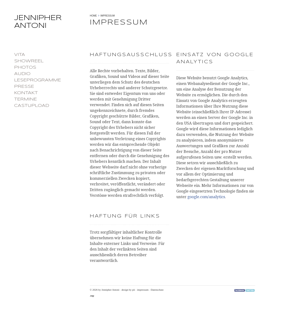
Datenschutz (157, 289)
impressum (142, 289)
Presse (24, 86)
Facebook (239, 290)
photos (25, 67)
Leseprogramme (37, 80)
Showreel (28, 61)
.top (92, 295)
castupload (31, 106)
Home (93, 15)
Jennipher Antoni (49, 23)
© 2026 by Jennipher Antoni (104, 289)
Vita (19, 55)
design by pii (128, 289)
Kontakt (26, 93)
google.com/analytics (206, 197)
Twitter (250, 290)
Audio (22, 74)
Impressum (107, 15)
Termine (25, 99)
